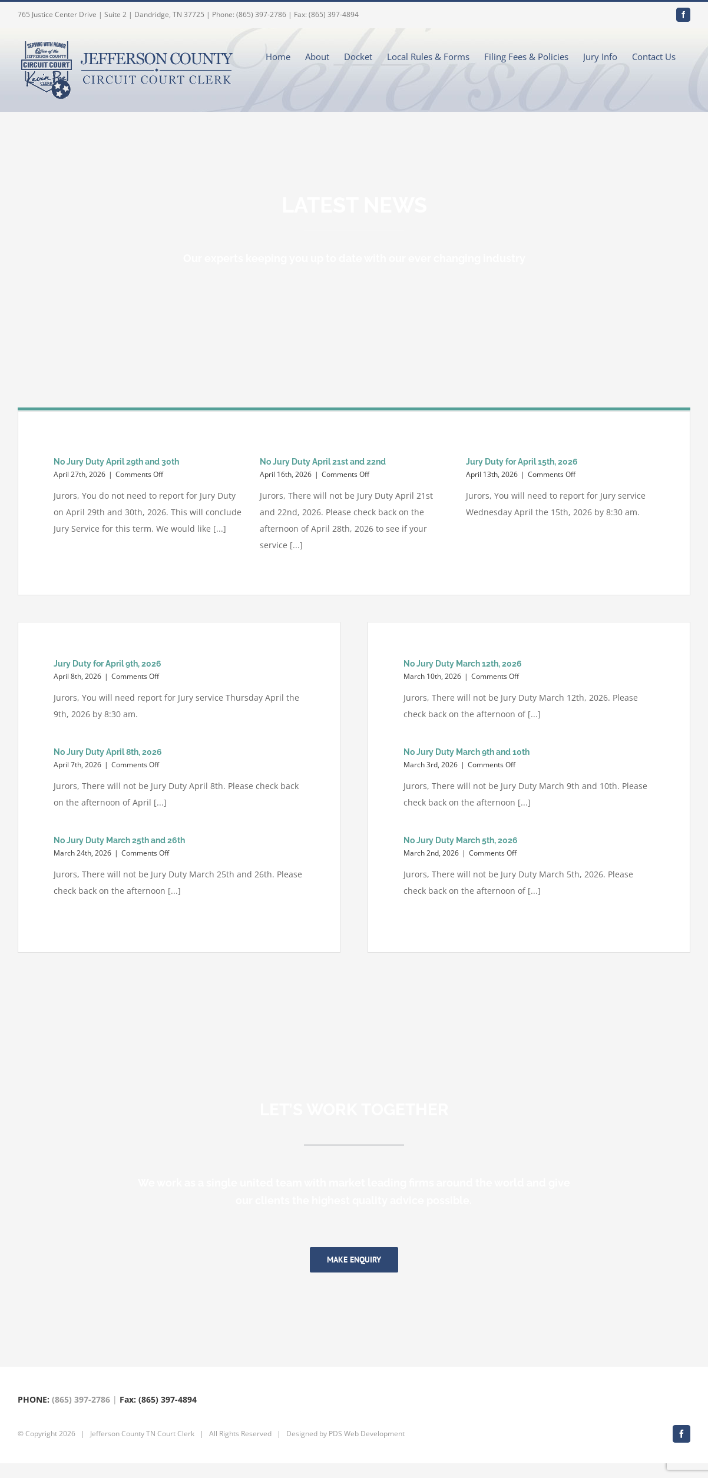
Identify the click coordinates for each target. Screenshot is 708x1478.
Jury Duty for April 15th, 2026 (522, 461)
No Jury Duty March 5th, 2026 (460, 840)
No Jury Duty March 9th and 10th (466, 752)
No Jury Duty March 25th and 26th (119, 840)
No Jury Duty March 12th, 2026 (462, 663)
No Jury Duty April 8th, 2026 (108, 752)
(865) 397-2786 (81, 1414)
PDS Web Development (367, 1448)
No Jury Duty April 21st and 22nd (323, 461)
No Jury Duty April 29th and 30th (116, 461)
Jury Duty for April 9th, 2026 (107, 663)
